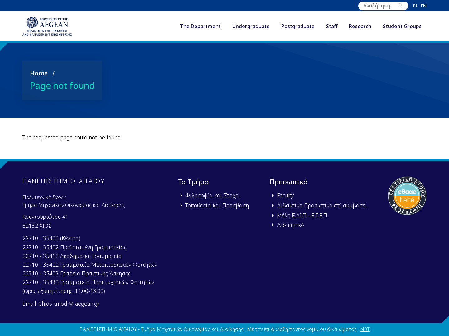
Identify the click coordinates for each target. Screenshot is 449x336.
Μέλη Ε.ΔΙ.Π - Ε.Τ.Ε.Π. (302, 215)
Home (39, 75)
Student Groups (402, 27)
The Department (200, 27)
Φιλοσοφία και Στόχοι (212, 195)
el (415, 6)
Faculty (285, 195)
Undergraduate (251, 27)
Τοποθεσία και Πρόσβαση (217, 205)
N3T (365, 329)
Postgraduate (298, 27)
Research (360, 27)
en (424, 6)
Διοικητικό (290, 225)
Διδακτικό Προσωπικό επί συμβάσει (322, 205)
